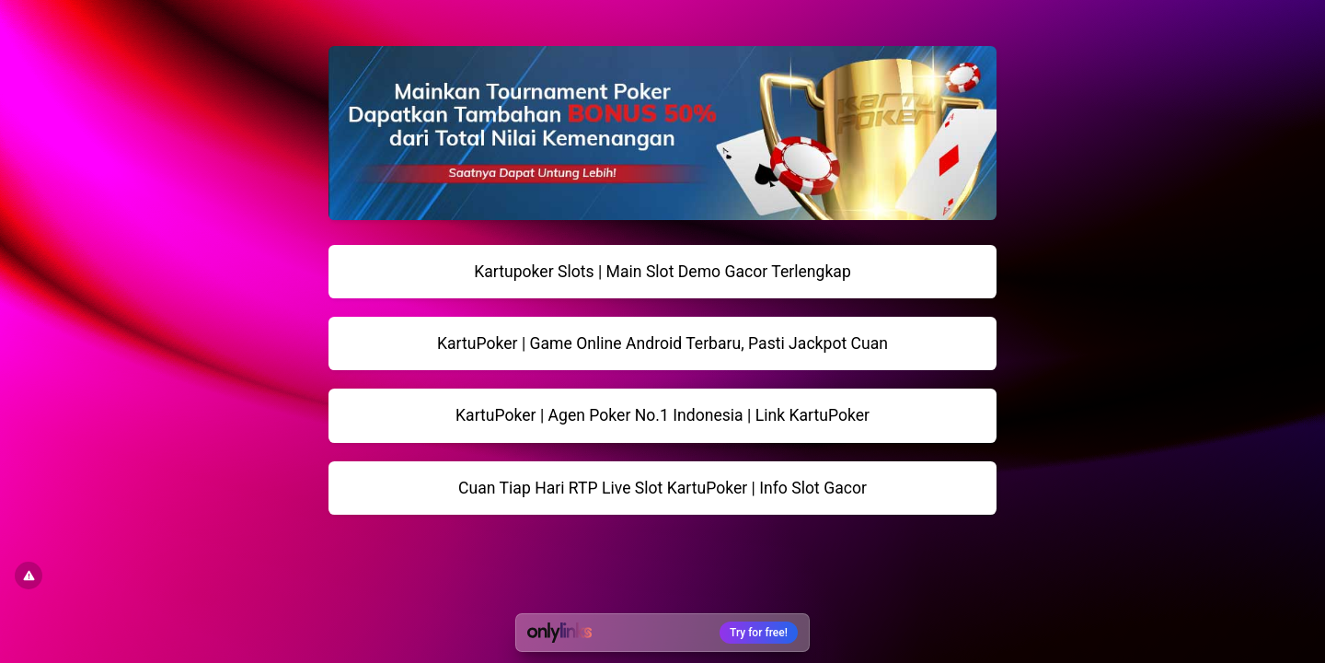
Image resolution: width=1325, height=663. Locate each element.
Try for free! (759, 632)
